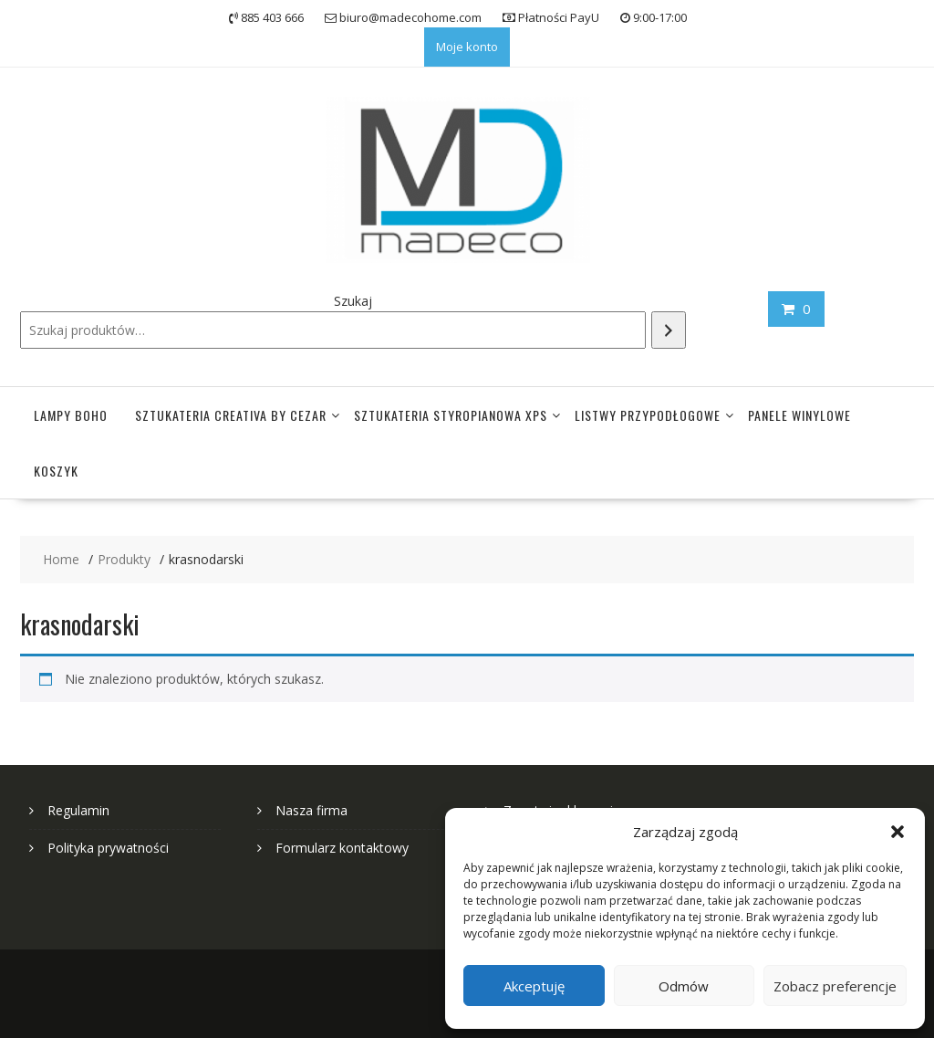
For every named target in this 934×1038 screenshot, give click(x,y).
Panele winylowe (799, 415)
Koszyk (56, 470)
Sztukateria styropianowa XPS (450, 415)
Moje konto (467, 46)
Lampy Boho (71, 415)
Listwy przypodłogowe (648, 415)
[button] (897, 832)
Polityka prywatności (108, 847)
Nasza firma (311, 810)
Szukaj (353, 300)
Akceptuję (534, 986)
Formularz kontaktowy (342, 847)
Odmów (684, 986)
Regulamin (78, 810)
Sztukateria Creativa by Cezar (231, 415)
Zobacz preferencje (835, 986)
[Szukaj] (668, 330)
